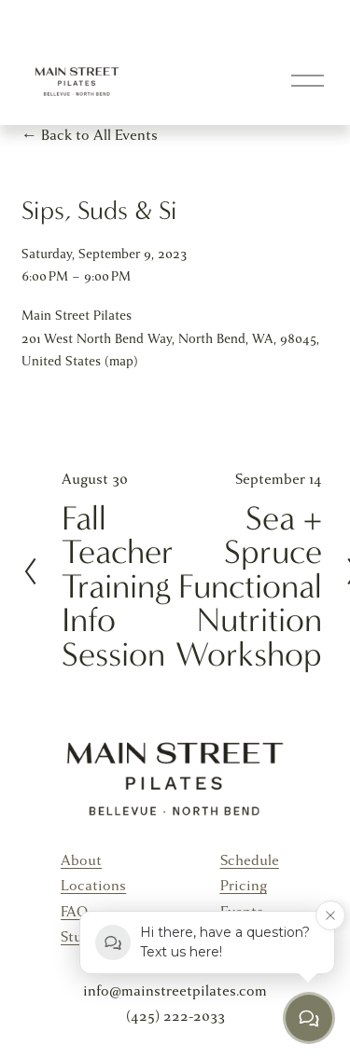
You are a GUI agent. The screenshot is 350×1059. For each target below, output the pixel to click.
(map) (121, 361)
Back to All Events (99, 135)
